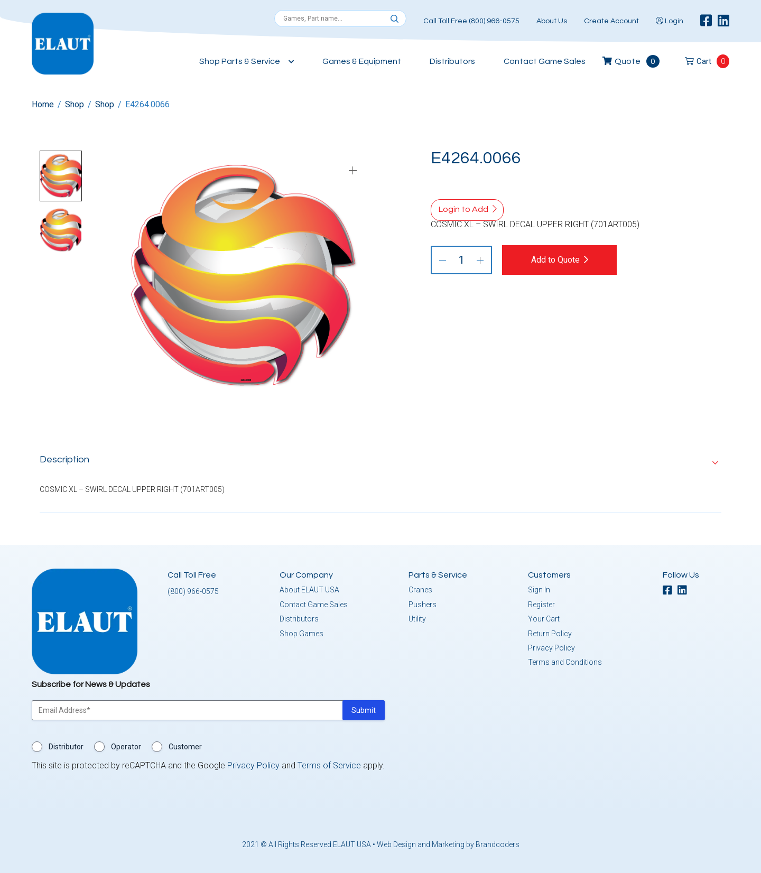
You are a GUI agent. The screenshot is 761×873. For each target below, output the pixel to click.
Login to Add (463, 209)
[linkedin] (723, 21)
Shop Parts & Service (239, 61)
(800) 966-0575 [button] (193, 591)
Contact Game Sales (545, 61)
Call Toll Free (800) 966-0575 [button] (471, 21)
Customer (185, 746)
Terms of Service (329, 765)
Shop (74, 104)
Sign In (539, 590)
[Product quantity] (461, 260)
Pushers (423, 604)
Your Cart (544, 619)
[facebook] (706, 21)
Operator (126, 746)
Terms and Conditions (565, 662)
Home (43, 104)
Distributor (66, 746)
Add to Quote (556, 260)
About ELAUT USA (309, 590)
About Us (551, 21)
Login (669, 21)
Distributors (452, 61)
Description (64, 459)
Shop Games (301, 633)
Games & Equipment (361, 61)
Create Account (611, 21)
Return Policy (550, 633)
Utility (417, 619)
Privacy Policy (551, 648)
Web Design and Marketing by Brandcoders (448, 844)
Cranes (420, 590)
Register (541, 604)
